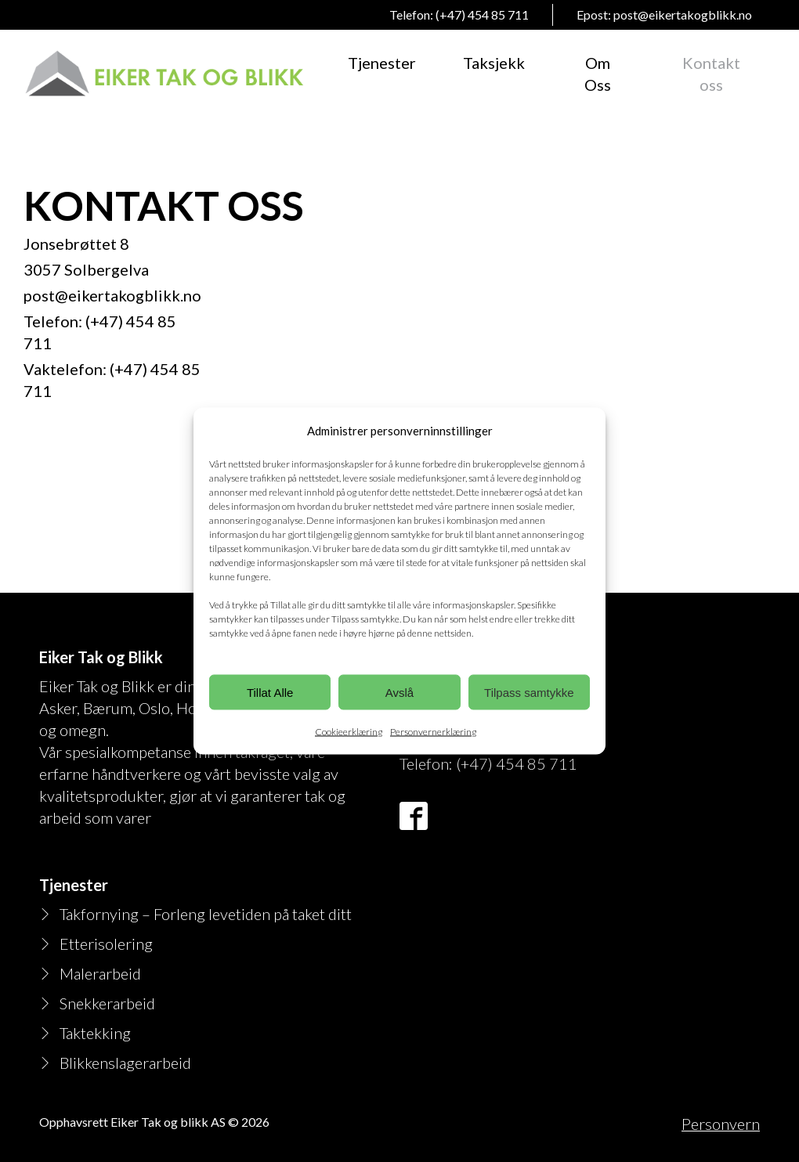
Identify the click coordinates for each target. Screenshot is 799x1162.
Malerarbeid (100, 973)
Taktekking (95, 1032)
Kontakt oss (711, 73)
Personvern (721, 1123)
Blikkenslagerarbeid (125, 1062)
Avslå (399, 691)
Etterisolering (106, 943)
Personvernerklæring (433, 732)
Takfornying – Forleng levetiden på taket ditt (206, 913)
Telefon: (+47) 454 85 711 (459, 14)
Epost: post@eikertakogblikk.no (664, 14)
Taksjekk (494, 62)
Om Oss (597, 73)
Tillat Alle (270, 691)
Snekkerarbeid (107, 1003)
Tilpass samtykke (528, 691)
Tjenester (382, 62)
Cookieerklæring (348, 732)
